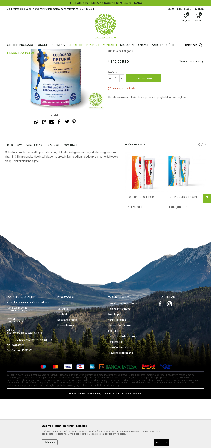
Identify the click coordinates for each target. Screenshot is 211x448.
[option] (105, 3)
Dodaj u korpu (143, 127)
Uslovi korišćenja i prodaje (123, 352)
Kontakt (62, 363)
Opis (10, 194)
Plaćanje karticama (119, 374)
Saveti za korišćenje (30, 194)
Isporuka (113, 379)
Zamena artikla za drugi (122, 385)
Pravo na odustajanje (121, 402)
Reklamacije (115, 391)
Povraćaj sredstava (119, 396)
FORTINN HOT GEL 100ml (141, 246)
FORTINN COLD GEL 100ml (183, 246)
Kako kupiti (114, 363)
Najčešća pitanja (67, 368)
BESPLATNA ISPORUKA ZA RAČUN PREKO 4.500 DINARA (105, 3)
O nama (62, 352)
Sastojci (53, 194)
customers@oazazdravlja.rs (24, 381)
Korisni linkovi (65, 374)
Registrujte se (194, 8)
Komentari (70, 194)
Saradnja (63, 357)
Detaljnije (50, 442)
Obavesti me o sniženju (191, 110)
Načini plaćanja (117, 368)
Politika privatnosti (119, 357)
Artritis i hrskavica (118, 80)
